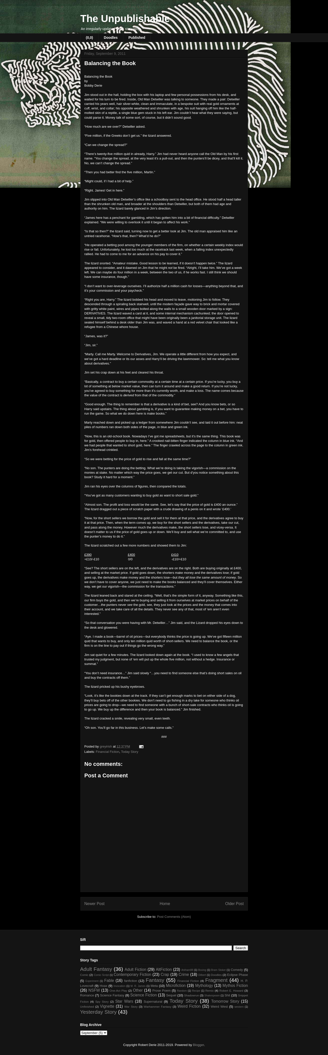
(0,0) (89, 38)
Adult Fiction (135, 969)
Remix (209, 990)
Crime (184, 974)
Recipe (196, 990)
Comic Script (101, 975)
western (239, 1006)
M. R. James (138, 986)
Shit (227, 995)
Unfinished (87, 1006)
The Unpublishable (125, 18)
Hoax (103, 986)
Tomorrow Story (225, 1001)
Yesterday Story (98, 1012)
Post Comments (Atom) (174, 917)
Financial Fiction (107, 752)
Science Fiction (143, 995)
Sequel (171, 995)
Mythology (204, 985)
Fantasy (155, 980)
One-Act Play (118, 990)
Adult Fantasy (96, 969)
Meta (154, 986)
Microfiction (176, 985)
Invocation (119, 986)
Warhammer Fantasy (157, 1006)
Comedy (237, 970)
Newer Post (94, 904)
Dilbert (202, 975)
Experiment (92, 981)
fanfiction (130, 981)
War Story (131, 1006)
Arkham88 (187, 970)
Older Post (234, 904)
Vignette (107, 1006)
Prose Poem (161, 990)
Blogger (198, 1045)
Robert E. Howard (231, 990)
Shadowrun (191, 995)
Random (182, 990)
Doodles (111, 38)
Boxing (202, 970)
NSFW (94, 990)
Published (137, 38)
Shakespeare (212, 995)
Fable (109, 980)
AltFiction (164, 969)
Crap (165, 974)
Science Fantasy (112, 995)
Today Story (129, 752)
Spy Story (101, 1001)
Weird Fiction (188, 1006)
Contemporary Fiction (132, 974)
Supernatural (153, 1001)
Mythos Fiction (235, 985)
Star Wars (124, 1001)
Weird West (219, 1006)
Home (165, 904)
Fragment (216, 980)
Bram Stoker (218, 970)
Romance (87, 995)
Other (138, 990)
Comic (84, 974)
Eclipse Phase (237, 975)
